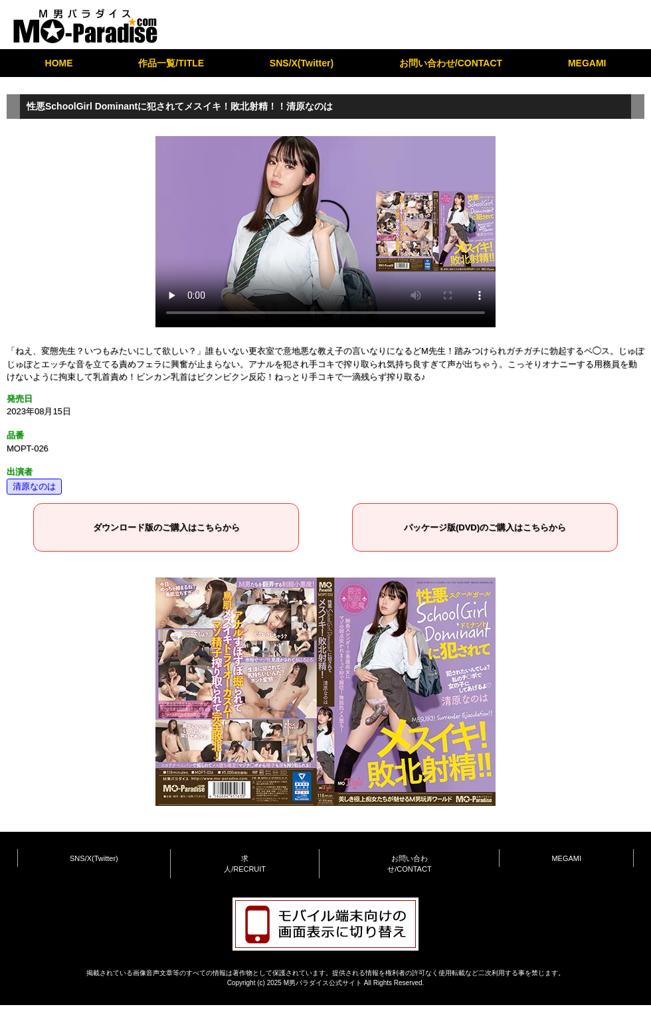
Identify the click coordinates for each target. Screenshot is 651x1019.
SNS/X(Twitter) (301, 63)
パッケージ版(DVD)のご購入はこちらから (485, 527)
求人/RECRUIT (245, 864)
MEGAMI (587, 63)
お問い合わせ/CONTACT (450, 63)
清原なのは (34, 486)
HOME (59, 63)
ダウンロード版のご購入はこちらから (166, 527)
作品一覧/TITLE (171, 63)
